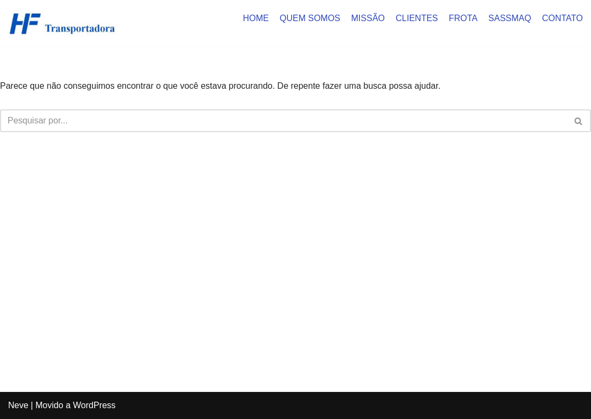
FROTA (463, 18)
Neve (18, 405)
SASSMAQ (509, 18)
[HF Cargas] (62, 23)
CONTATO (562, 18)
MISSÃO (368, 18)
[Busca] (283, 120)
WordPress (94, 405)
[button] (578, 121)
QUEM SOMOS (310, 18)
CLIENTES (417, 18)
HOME (256, 18)
